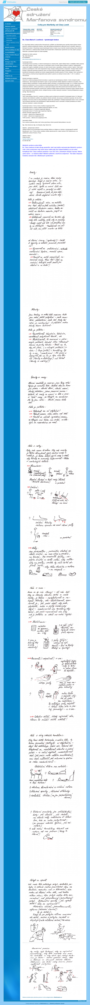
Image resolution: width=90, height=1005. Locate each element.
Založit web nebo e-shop (78, 2)
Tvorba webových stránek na (37, 1003)
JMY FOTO (39, 29)
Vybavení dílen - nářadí (28, 29)
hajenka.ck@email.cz (27, 139)
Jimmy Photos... (40, 30)
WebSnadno (11, 2)
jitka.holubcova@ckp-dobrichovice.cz (31, 59)
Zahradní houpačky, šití (56, 29)
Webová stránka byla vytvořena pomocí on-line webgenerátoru (42, 997)
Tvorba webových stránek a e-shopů (57, 35)
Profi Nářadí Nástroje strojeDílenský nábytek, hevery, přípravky (29, 32)
